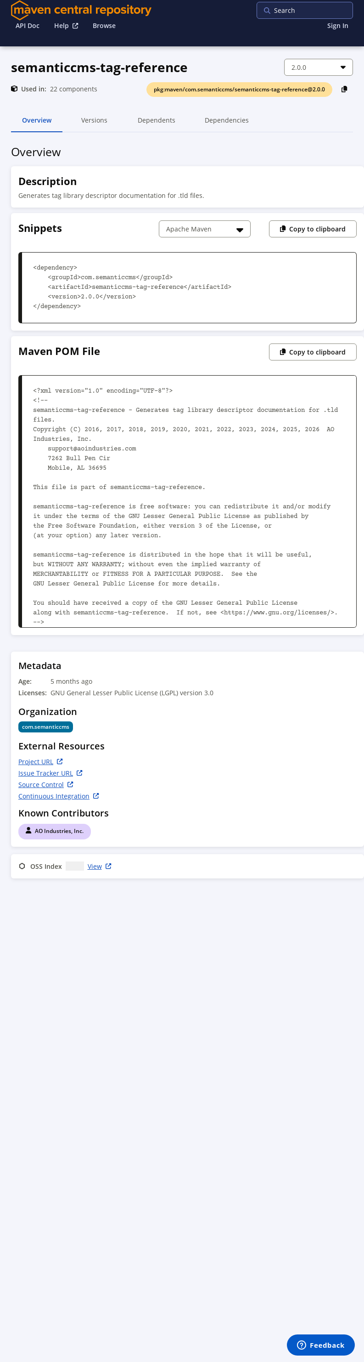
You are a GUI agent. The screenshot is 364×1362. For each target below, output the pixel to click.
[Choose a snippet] (205, 228)
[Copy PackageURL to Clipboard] (344, 88)
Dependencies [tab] (227, 124)
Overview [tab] (36, 124)
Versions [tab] (94, 124)
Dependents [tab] (156, 124)
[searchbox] (316, 10)
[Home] (81, 10)
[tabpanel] (182, 513)
